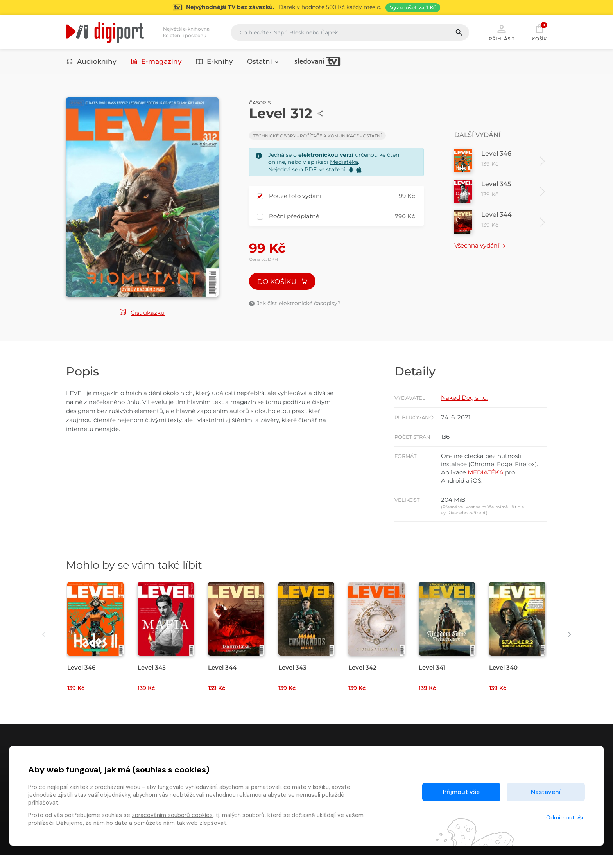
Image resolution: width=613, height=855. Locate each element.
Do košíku (282, 282)
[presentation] (43, 634)
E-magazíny (156, 61)
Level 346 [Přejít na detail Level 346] (81, 667)
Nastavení (546, 792)
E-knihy (214, 61)
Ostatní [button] (263, 61)
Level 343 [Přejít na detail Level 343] (292, 667)
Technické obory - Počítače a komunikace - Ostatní (317, 135)
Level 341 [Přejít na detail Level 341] (432, 667)
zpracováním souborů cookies (172, 815)
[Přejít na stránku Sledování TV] (306, 7)
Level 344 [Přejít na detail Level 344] (222, 667)
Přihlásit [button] (501, 32)
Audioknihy (91, 61)
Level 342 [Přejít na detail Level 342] (362, 667)
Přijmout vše (461, 792)
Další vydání (477, 134)
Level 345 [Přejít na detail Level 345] (152, 667)
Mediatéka (344, 161)
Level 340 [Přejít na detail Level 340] (503, 667)
